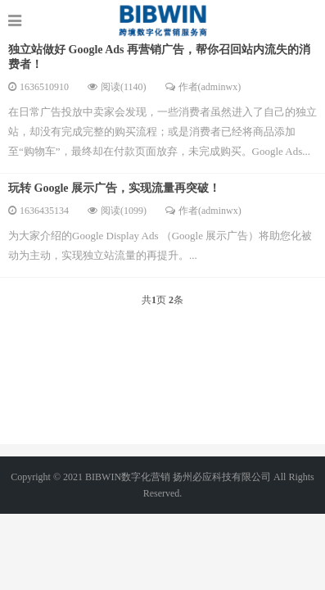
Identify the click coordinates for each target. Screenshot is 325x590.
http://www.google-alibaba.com (162, 20)
